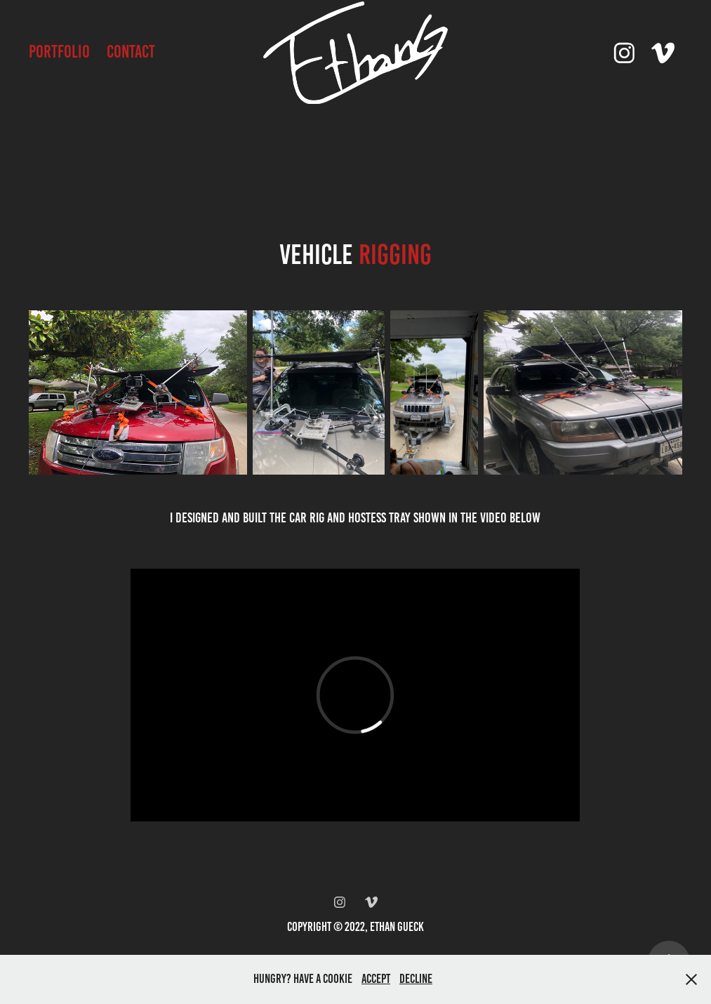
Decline (415, 979)
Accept (375, 979)
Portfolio (59, 51)
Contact (131, 51)
